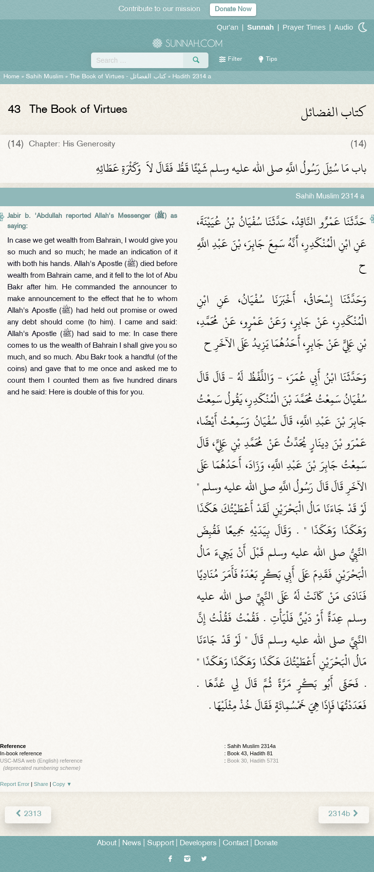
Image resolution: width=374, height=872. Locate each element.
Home (11, 77)
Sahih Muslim (44, 77)
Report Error (15, 784)
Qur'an (228, 27)
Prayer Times (303, 27)
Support (160, 843)
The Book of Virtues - (118, 77)
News (131, 843)
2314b (343, 814)
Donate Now (233, 9)
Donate (266, 843)
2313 (28, 814)
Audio (344, 27)
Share (41, 784)
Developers (198, 843)
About (106, 843)
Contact (235, 843)
